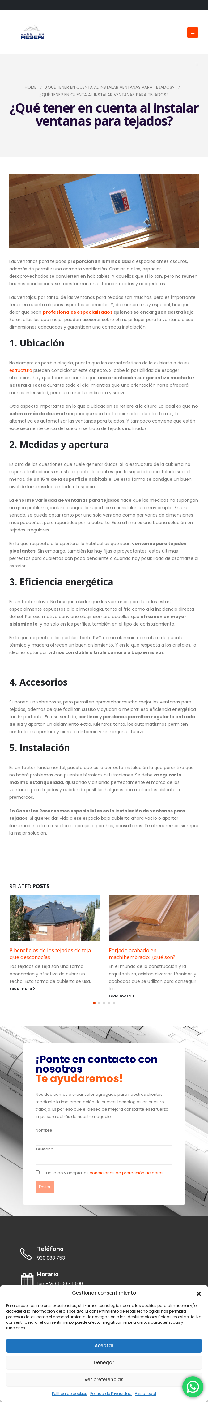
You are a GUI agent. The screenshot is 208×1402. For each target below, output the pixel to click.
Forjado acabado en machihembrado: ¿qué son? (142, 954)
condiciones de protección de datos (126, 1175)
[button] (199, 1293)
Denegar (104, 1362)
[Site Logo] (32, 32)
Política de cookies (69, 1393)
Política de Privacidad (111, 1393)
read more (22, 988)
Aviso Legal (145, 1393)
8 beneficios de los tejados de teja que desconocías (50, 954)
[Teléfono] (104, 1256)
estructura (20, 370)
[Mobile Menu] (192, 32)
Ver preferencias (104, 1379)
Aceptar (104, 1345)
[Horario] (104, 1282)
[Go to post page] (55, 918)
